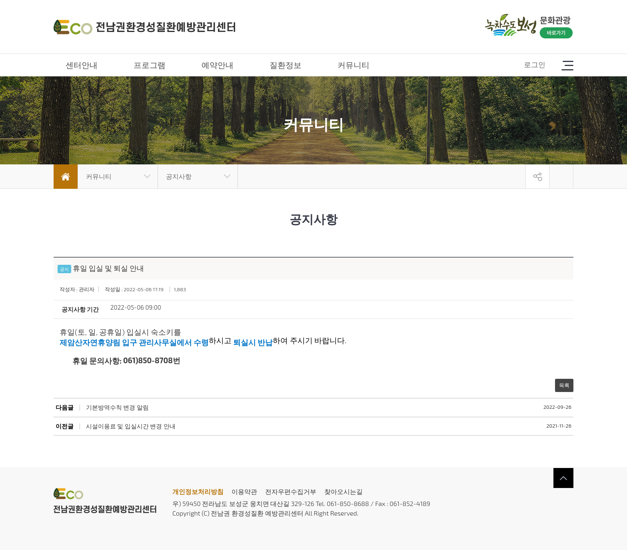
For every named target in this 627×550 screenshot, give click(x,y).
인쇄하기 (561, 176)
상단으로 (563, 478)
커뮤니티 (353, 65)
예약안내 (218, 65)
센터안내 (82, 65)
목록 (564, 385)
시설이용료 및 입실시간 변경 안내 (131, 426)
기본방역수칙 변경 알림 (117, 407)
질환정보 (286, 65)
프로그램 (150, 65)
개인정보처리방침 (198, 491)
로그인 (534, 64)
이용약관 (244, 491)
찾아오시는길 (343, 491)
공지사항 (179, 176)
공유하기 (537, 176)
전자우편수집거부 (290, 491)
